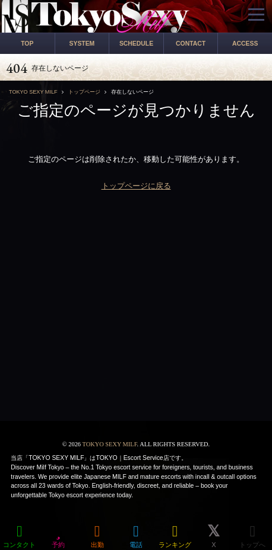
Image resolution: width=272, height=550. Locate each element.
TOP (27, 43)
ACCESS (245, 43)
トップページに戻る (136, 185)
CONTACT (190, 43)
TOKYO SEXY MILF (109, 444)
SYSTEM (82, 43)
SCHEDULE (136, 43)
